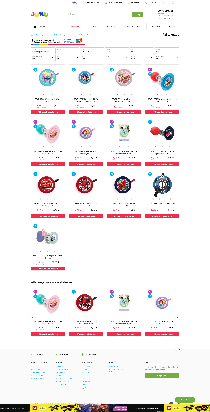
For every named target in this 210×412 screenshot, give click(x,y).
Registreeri (162, 375)
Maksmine (59, 366)
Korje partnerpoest (63, 382)
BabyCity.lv (86, 378)
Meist (33, 366)
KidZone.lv (85, 391)
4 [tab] (170, 199)
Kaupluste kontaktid (38, 372)
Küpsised (110, 375)
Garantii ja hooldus (37, 369)
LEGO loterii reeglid (63, 385)
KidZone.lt (85, 385)
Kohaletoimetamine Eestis (65, 369)
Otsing (137, 14)
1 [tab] (43, 94)
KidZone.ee (86, 369)
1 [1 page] (105, 275)
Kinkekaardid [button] (155, 27)
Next (177, 317)
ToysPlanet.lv (86, 388)
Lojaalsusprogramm (37, 375)
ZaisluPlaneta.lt (87, 382)
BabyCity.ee (86, 366)
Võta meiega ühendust (64, 378)
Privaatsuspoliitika (113, 366)
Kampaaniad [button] (75, 27)
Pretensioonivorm (37, 378)
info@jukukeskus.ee (165, 13)
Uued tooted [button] (93, 27)
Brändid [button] (172, 27)
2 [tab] (52, 94)
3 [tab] (131, 94)
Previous (32, 317)
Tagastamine (60, 372)
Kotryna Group (87, 372)
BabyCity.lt (85, 375)
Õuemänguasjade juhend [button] (133, 27)
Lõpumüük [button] (111, 27)
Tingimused (60, 375)
